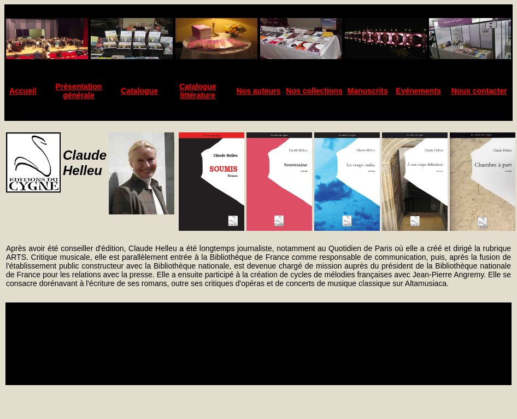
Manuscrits (368, 90)
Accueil (23, 90)
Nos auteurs (259, 90)
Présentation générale (79, 91)
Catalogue (139, 90)
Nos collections (314, 90)
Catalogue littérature (197, 91)
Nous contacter (479, 90)
